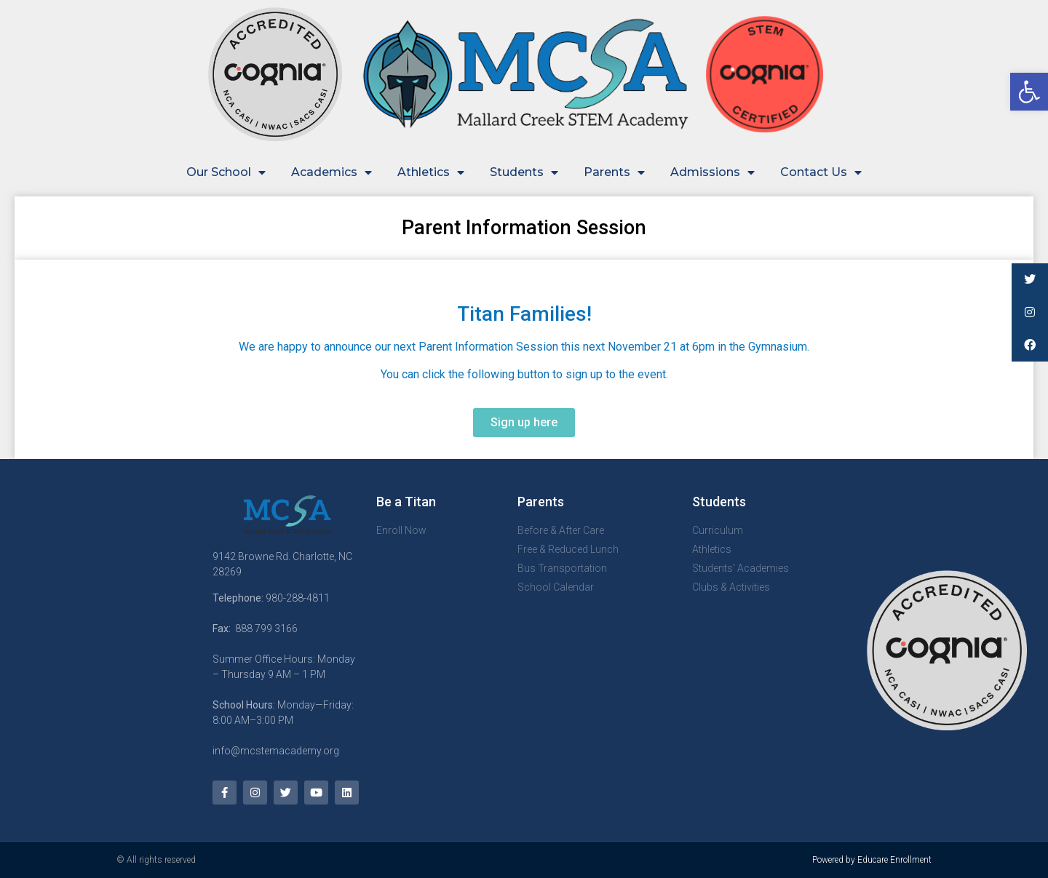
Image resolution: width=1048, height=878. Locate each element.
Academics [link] (331, 172)
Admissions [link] (712, 172)
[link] (1029, 92)
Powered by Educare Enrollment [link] (872, 860)
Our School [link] (226, 172)
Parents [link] (614, 172)
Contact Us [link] (821, 172)
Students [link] (524, 172)
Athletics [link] (430, 172)
